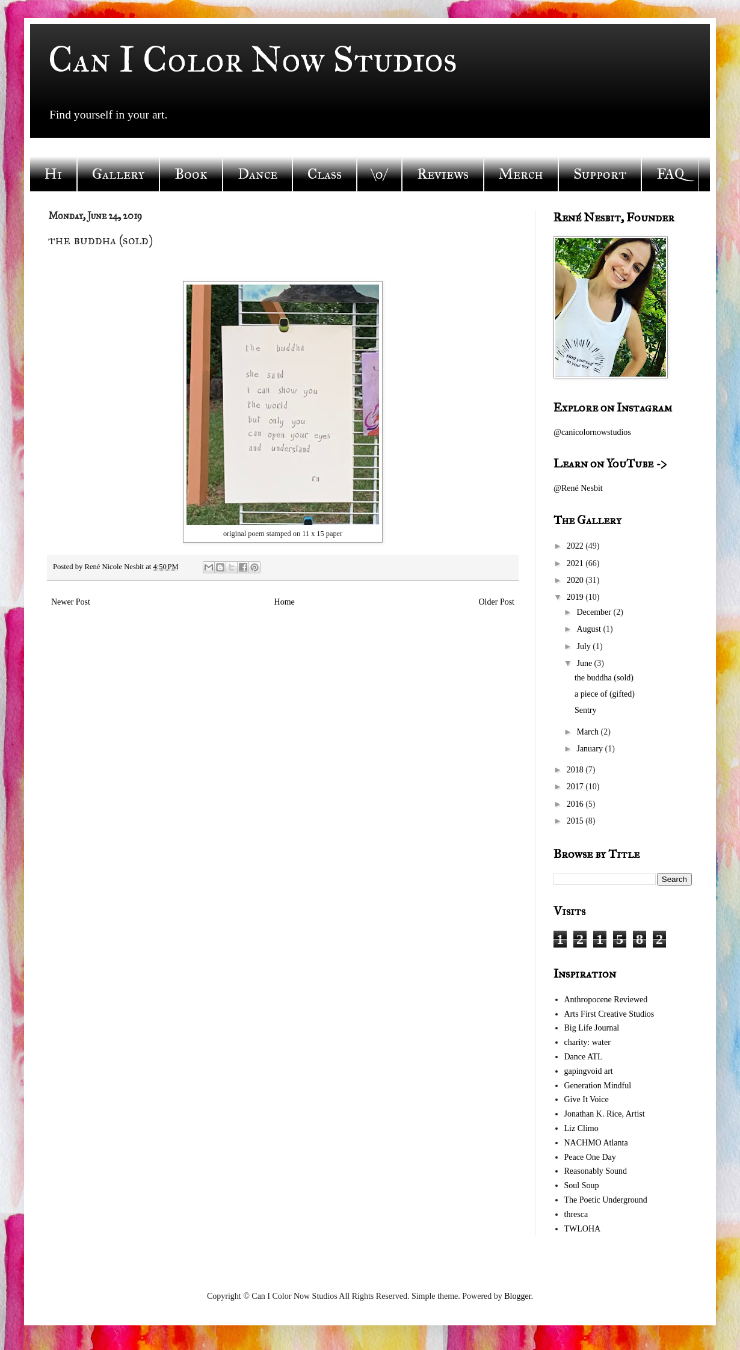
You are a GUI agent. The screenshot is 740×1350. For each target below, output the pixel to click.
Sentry (586, 710)
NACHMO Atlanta (596, 1142)
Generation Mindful (598, 1085)
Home (284, 601)
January (590, 748)
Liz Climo (581, 1128)
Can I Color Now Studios (252, 59)
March (588, 731)
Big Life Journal (592, 1027)
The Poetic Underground (605, 1199)
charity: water (587, 1042)
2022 (576, 545)
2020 (576, 580)
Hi (53, 174)
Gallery (118, 174)
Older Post (497, 601)
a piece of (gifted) (605, 693)
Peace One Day (590, 1157)
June (585, 663)
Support (599, 174)
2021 (576, 563)
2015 (576, 820)
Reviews (443, 174)
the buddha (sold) (604, 677)
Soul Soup (581, 1185)
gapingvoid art (588, 1071)
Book (191, 174)
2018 (576, 769)
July (584, 646)
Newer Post (70, 601)
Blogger (517, 1296)
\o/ (379, 174)
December (594, 612)
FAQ (670, 174)
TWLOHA (582, 1228)
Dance (257, 174)
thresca (576, 1214)
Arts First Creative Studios (609, 1014)
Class (324, 174)
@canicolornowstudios (592, 432)
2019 (576, 597)
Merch (521, 174)
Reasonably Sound (595, 1171)
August (589, 628)
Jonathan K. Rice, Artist (604, 1113)
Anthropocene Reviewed (606, 999)
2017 (576, 786)
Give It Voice (586, 1099)
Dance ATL (583, 1056)
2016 (576, 804)
